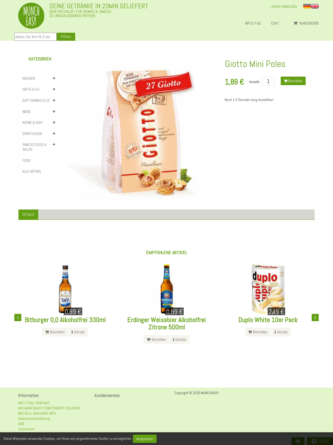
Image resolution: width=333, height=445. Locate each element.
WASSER (28, 78)
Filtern (66, 36)
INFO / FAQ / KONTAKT (34, 403)
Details (28, 214)
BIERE (26, 111)
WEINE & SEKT (32, 122)
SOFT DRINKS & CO (36, 100)
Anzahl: (254, 81)
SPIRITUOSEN (32, 133)
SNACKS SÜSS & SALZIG (34, 147)
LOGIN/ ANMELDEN (284, 6)
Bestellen (293, 80)
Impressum (26, 429)
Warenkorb (306, 23)
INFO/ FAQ (253, 23)
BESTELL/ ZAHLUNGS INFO (37, 413)
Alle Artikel (32, 171)
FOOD (26, 160)
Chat (277, 23)
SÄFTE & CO (30, 89)
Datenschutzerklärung (34, 418)
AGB (21, 423)
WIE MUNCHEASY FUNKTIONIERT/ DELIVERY (49, 408)
